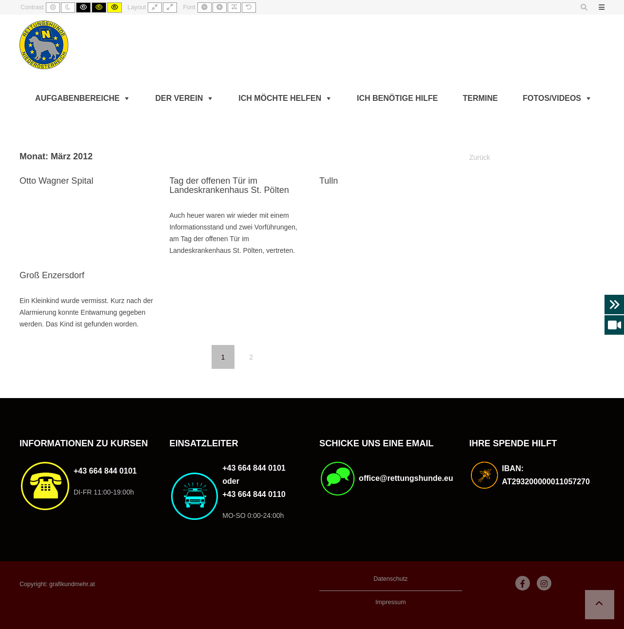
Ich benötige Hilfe (397, 98)
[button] (599, 604)
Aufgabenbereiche (77, 98)
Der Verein (179, 98)
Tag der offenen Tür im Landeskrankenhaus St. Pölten (229, 185)
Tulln (328, 181)
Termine (480, 98)
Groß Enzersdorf (52, 275)
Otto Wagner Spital (56, 181)
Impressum (390, 602)
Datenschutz (390, 578)
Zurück (479, 157)
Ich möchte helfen (279, 98)
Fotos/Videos (552, 98)
